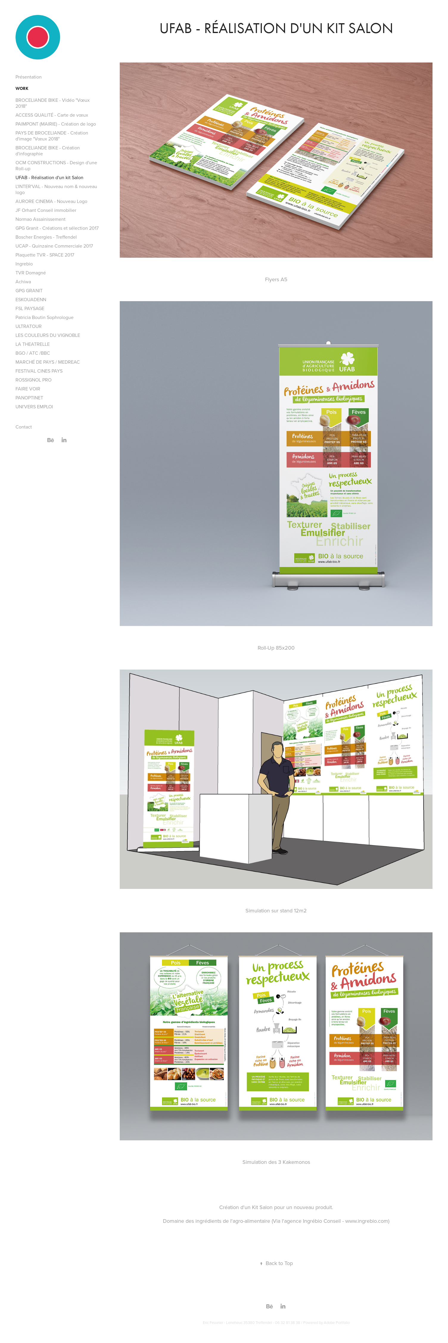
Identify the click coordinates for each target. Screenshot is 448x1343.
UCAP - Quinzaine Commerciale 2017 (54, 246)
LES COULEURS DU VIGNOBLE (47, 335)
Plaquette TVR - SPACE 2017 (44, 254)
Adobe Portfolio (337, 1322)
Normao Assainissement (40, 219)
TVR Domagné (30, 272)
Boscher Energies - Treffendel (46, 237)
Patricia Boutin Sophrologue (44, 317)
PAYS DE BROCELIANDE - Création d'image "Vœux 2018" (51, 135)
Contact (23, 426)
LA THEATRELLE (32, 344)
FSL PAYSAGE (29, 308)
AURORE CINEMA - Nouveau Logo (51, 201)
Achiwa (23, 281)
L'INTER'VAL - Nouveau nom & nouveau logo (56, 189)
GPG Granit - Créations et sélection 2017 (57, 228)
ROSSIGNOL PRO (33, 379)
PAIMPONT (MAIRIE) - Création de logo (55, 124)
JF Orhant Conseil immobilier (45, 210)
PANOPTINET (29, 397)
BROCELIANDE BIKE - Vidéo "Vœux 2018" (52, 103)
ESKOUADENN (30, 299)
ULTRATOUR (28, 326)
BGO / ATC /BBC (32, 353)
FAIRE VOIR (27, 388)
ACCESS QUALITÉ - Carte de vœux (51, 115)
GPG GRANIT (29, 290)
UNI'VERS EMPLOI (34, 406)
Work (21, 88)
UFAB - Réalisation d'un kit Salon (49, 177)
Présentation (28, 77)
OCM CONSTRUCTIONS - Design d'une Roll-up (56, 165)
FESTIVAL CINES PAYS (39, 371)
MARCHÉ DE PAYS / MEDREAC (47, 362)
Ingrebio (24, 263)
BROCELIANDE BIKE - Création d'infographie (47, 150)
